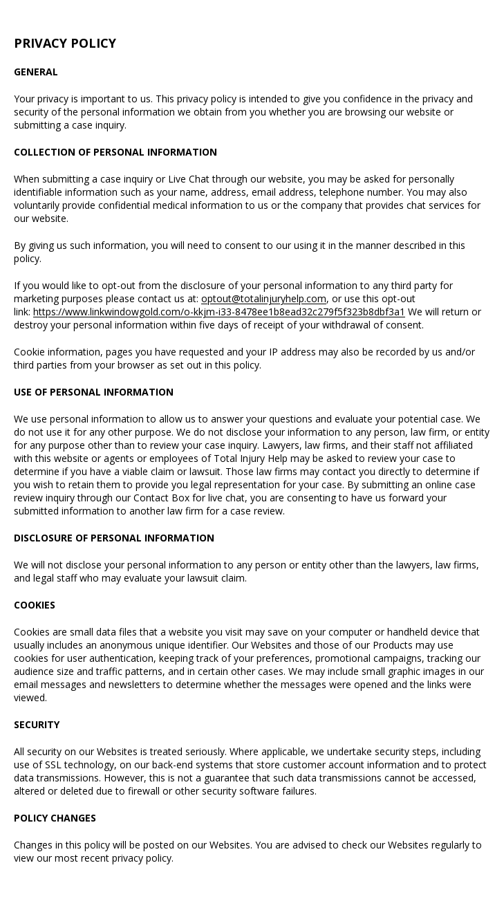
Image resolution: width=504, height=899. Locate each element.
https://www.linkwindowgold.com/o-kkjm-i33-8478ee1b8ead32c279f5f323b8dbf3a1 (219, 311)
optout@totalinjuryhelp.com (263, 298)
